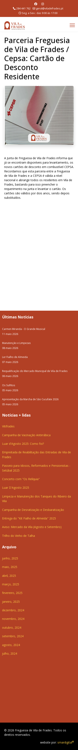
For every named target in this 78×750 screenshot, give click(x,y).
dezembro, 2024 (13, 610)
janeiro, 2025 (11, 602)
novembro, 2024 (13, 619)
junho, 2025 (10, 558)
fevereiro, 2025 (12, 593)
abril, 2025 (9, 576)
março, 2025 (10, 584)
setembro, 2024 (13, 636)
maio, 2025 (9, 567)
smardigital (65, 742)
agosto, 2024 (11, 645)
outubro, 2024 (11, 627)
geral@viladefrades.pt (49, 8)
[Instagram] (42, 4)
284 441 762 (23, 8)
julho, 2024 (9, 653)
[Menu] (72, 25)
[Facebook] (35, 4)
